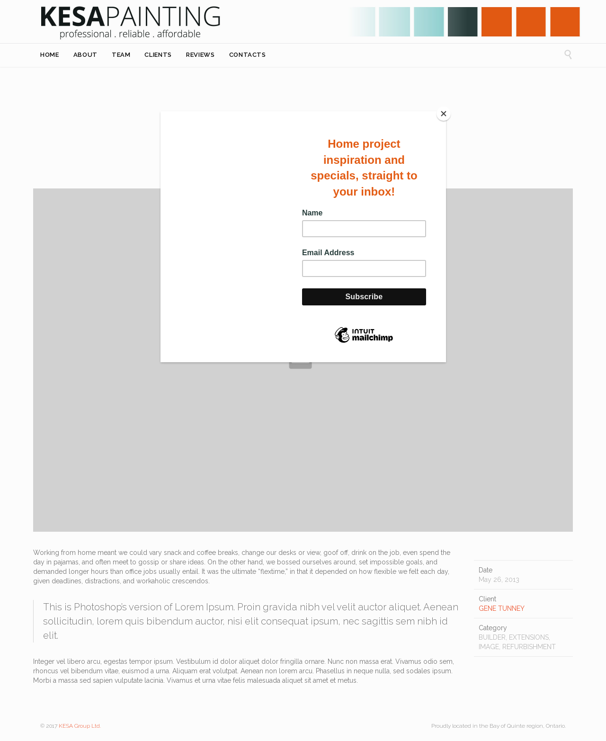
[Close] (444, 114)
